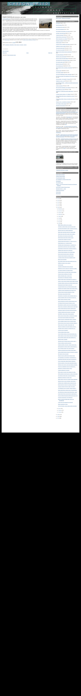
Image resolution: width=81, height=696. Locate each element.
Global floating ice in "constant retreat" (65, 243)
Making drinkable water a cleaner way (65, 275)
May (59, 221)
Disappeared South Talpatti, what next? (65, 284)
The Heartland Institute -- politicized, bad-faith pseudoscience (67, 82)
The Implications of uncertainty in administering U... (67, 357)
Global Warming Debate (60, 174)
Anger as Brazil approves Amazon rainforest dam (67, 308)
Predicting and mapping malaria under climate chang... (68, 288)
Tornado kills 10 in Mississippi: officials (65, 277)
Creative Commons (26, 39)
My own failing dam (59, 65)
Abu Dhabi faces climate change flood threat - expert (67, 392)
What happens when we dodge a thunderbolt (64, 67)
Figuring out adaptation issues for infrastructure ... (67, 366)
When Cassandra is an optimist (61, 38)
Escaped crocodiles (59, 40)
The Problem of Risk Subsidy (61, 103)
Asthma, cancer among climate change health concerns (68, 281)
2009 (58, 414)
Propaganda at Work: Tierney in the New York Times (65, 99)
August (59, 216)
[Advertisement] (62, 424)
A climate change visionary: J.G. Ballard (63, 94)
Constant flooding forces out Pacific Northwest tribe (67, 286)
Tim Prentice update (59, 72)
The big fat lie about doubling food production (66, 317)
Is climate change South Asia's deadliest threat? (66, 257)
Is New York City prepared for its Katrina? (65, 402)
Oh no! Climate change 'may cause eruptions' (66, 348)
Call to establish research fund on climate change (67, 321)
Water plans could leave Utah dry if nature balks (66, 232)
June (59, 219)
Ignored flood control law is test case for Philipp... (67, 246)
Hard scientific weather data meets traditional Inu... (67, 337)
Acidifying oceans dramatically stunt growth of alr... (67, 290)
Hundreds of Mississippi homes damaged (65, 266)
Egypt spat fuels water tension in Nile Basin (66, 254)
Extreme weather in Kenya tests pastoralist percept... (67, 363)
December (60, 209)
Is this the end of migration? (63, 330)
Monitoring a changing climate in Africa (65, 368)
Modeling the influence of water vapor (65, 377)
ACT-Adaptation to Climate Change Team (63, 179)
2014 (58, 200)
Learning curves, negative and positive (63, 44)
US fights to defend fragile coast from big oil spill (66, 226)
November (60, 210)
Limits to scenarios (59, 85)
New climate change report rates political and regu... (67, 261)
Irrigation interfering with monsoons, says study (66, 312)
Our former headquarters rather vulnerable (63, 74)
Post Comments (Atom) (11, 55)
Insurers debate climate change (63, 332)
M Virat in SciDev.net (6, 18)
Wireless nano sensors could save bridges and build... (67, 364)
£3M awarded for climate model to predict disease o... (67, 346)
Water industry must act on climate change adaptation (67, 379)
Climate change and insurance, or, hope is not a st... (67, 241)
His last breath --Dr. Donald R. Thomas (63, 79)
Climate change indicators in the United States (66, 252)
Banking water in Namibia (62, 339)
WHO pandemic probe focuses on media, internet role (67, 373)
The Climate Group (59, 182)
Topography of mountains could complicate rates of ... (67, 295)
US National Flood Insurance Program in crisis (66, 303)
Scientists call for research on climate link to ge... (67, 328)
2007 (58, 418)
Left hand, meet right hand (61, 33)
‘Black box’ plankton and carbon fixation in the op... (67, 326)
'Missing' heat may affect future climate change (66, 355)
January (59, 412)
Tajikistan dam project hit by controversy (65, 250)
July (59, 218)
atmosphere (12, 44)
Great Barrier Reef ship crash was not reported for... (67, 359)
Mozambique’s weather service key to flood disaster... (67, 304)
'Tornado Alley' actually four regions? (64, 239)
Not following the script (60, 27)
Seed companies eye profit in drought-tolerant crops (67, 301)
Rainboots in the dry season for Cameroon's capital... (67, 268)
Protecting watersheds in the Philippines (65, 397)
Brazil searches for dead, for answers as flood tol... (67, 384)
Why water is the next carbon (63, 353)
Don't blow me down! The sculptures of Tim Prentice (65, 76)
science (25, 44)
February (60, 410)
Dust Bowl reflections (60, 54)
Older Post (50, 52)
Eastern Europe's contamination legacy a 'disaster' (67, 319)
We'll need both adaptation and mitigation (63, 87)
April (59, 223)
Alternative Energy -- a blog (61, 188)
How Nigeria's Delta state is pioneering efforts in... (67, 375)
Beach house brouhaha (62, 259)
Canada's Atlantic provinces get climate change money (68, 283)
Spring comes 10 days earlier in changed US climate (67, 315)
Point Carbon (58, 192)
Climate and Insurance (60, 190)
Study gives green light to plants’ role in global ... (66, 234)
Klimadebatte (58, 181)
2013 (58, 202)
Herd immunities (59, 25)
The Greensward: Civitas (60, 177)
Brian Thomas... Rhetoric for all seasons (63, 18)
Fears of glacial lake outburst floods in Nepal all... (67, 361)
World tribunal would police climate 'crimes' (65, 237)
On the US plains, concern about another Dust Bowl (67, 406)
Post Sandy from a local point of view (62, 60)
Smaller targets (59, 42)
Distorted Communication (60, 105)
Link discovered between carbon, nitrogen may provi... (67, 228)
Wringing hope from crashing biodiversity (65, 230)
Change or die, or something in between (63, 101)
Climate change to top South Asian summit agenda (67, 272)
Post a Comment (5, 51)
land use (17, 44)
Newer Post (4, 52)
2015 (58, 198)
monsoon (21, 44)
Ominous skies (58, 70)
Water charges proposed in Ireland (64, 299)
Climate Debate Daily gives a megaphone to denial (65, 96)
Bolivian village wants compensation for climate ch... (67, 279)
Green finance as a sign (60, 89)
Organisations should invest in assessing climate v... (67, 248)
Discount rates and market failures (62, 58)
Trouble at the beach (59, 35)
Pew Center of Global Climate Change (63, 187)
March (59, 408)
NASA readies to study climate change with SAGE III (67, 335)
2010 (58, 207)
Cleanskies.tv (58, 132)
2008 (58, 416)
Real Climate (58, 193)
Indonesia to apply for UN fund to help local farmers (67, 310)
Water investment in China (63, 404)
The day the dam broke (60, 48)
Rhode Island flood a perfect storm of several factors (67, 390)
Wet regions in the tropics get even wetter (65, 235)
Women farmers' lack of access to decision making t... (67, 323)
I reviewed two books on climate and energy (68, 138)
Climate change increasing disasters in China (66, 292)
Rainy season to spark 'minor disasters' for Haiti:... (67, 372)
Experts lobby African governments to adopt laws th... (67, 393)
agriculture (7, 44)
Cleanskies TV (69, 117)
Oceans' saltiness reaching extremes (64, 343)
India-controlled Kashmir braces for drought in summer (68, 352)
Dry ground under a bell (60, 62)
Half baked (58, 23)
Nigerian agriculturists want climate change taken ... (67, 350)
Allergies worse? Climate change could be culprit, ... (67, 341)
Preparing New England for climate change (65, 255)
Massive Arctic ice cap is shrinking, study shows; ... (67, 381)
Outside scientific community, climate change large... (67, 344)
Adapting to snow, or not (60, 81)
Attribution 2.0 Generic (32, 39)
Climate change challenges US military (65, 274)
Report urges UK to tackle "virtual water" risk (66, 324)
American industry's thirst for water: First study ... (67, 386)
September (60, 214)
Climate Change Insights (60, 176)
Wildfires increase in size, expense (64, 263)
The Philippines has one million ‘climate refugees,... (67, 388)
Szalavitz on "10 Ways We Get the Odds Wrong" (64, 91)
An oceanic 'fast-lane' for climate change (65, 270)
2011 (58, 205)
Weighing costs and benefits (61, 56)
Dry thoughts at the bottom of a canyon (63, 31)
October (59, 212)
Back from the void (59, 64)
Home (27, 52)
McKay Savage (7, 39)
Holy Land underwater (60, 29)
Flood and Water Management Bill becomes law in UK (67, 395)
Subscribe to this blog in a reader (62, 170)
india (15, 44)
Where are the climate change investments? (64, 51)
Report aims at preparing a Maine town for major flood (67, 306)
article (64, 148)
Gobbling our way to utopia (61, 46)
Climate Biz (72, 136)
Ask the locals (60, 264)
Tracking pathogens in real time (63, 370)
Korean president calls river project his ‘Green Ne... (67, 297)
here (66, 124)
